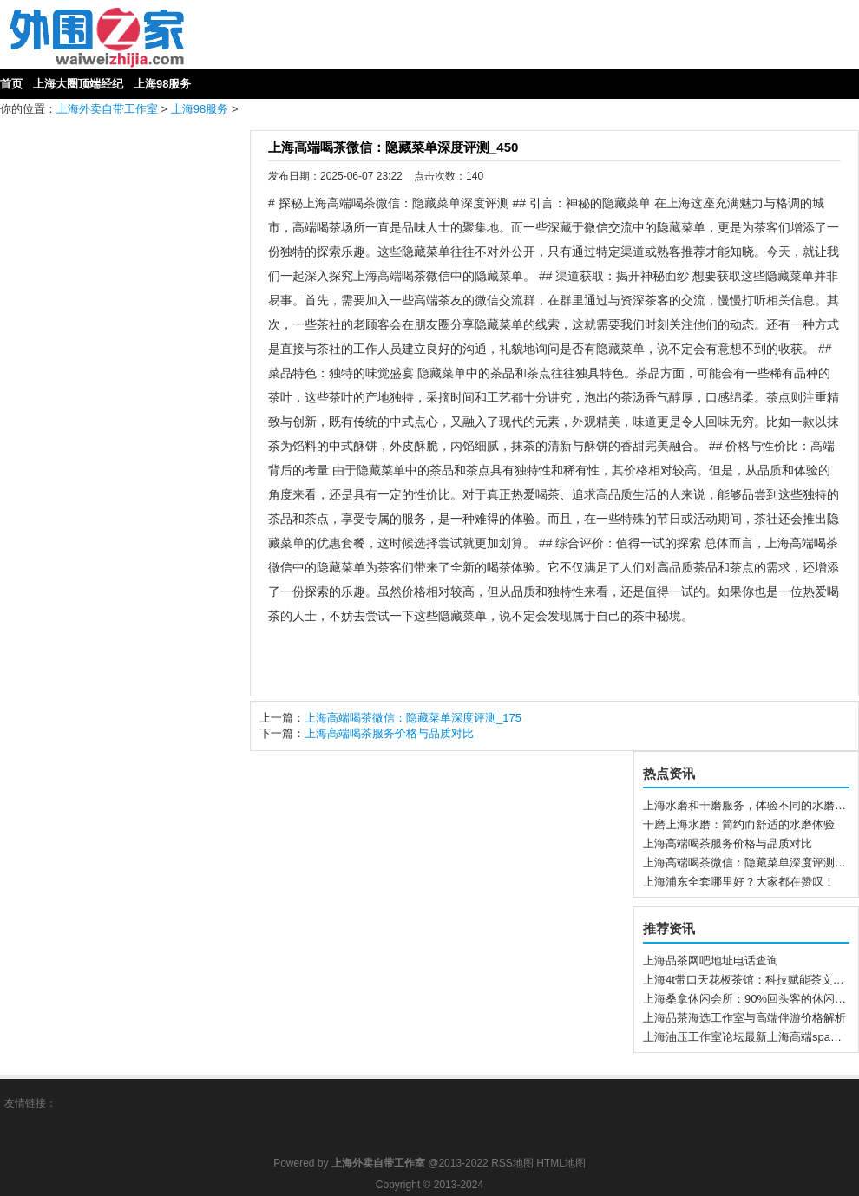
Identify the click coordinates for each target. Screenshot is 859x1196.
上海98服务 (199, 108)
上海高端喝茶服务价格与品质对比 (389, 733)
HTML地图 (561, 1163)
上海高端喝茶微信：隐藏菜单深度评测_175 (413, 717)
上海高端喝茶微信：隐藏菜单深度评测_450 (393, 147)
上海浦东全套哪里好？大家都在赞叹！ (739, 881)
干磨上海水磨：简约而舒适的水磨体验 (739, 824)
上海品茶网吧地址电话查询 (710, 960)
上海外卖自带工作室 (107, 108)
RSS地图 (512, 1163)
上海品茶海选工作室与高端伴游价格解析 (744, 1017)
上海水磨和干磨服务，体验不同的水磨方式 (750, 805)
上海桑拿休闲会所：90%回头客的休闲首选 (750, 998)
